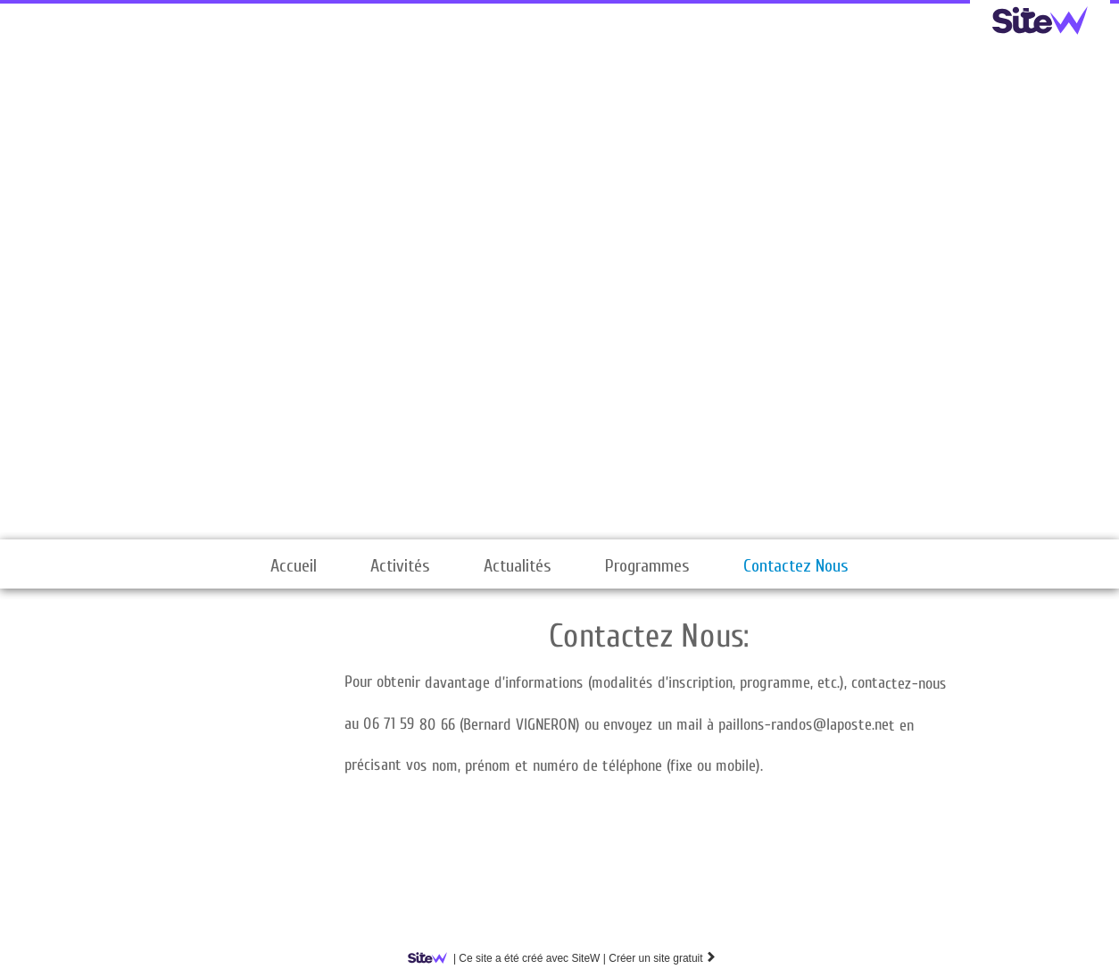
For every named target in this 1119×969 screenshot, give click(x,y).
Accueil (293, 566)
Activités (400, 566)
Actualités (517, 566)
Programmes (647, 566)
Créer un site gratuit (663, 958)
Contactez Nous (796, 566)
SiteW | (510, 958)
